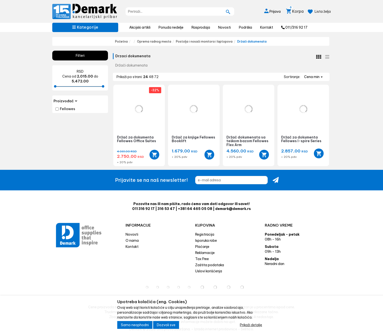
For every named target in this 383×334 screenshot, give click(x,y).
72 (156, 77)
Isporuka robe (206, 240)
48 (151, 77)
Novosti (224, 27)
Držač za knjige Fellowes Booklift (193, 139)
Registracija (204, 234)
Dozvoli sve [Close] (166, 325)
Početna (121, 41)
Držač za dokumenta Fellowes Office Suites (136, 139)
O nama (132, 240)
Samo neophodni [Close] (135, 325)
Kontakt (266, 27)
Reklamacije (205, 253)
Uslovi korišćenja (208, 271)
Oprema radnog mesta (154, 41)
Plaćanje (202, 246)
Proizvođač (65, 101)
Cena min (313, 77)
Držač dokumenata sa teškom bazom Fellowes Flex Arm (247, 141)
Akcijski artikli (139, 27)
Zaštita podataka (209, 265)
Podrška (245, 27)
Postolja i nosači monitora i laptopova (204, 41)
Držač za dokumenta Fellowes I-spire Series (301, 139)
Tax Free (202, 259)
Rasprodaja (201, 27)
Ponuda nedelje (171, 27)
